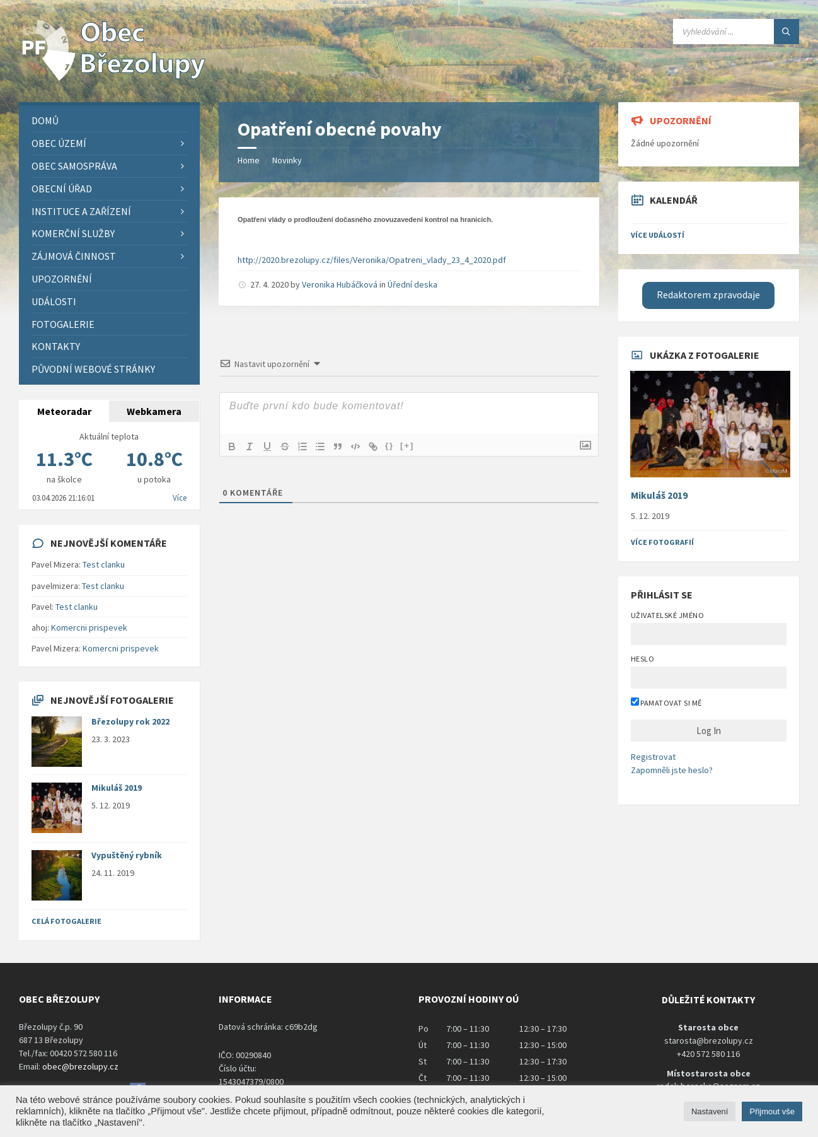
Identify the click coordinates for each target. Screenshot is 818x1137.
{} (389, 445)
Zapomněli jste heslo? (672, 770)
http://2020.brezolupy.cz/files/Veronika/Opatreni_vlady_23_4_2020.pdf (372, 259)
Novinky (287, 160)
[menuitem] (109, 121)
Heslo (642, 658)
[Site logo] (113, 77)
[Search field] (736, 31)
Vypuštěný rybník (126, 855)
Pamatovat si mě (666, 702)
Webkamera (154, 411)
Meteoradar (64, 411)
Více (180, 498)
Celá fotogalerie (66, 921)
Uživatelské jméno (667, 615)
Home (249, 160)
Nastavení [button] (710, 1111)
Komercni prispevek (89, 627)
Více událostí (657, 235)
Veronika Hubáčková (339, 284)
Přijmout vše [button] (772, 1111)
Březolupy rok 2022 (130, 721)
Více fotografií (662, 542)
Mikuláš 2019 (116, 787)
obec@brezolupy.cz (80, 1066)
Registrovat (653, 756)
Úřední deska (412, 284)
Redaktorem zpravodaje (708, 295)
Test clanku (104, 564)
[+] (407, 445)
